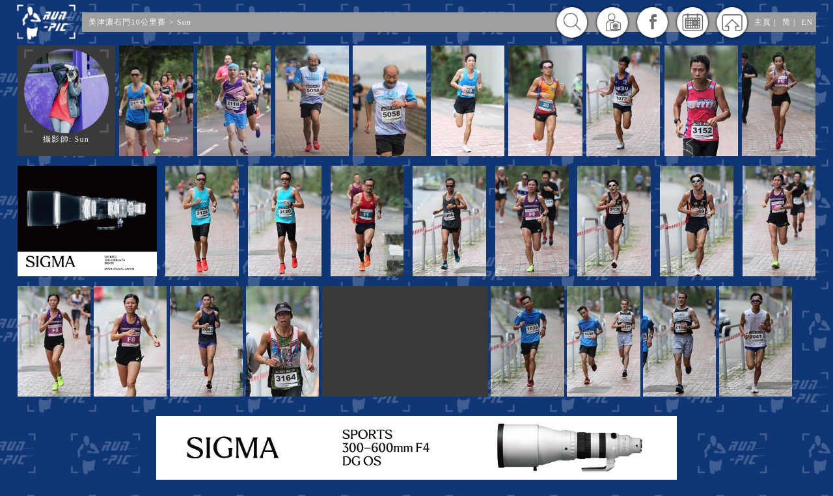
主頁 (762, 22)
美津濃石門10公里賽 (128, 22)
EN (807, 22)
